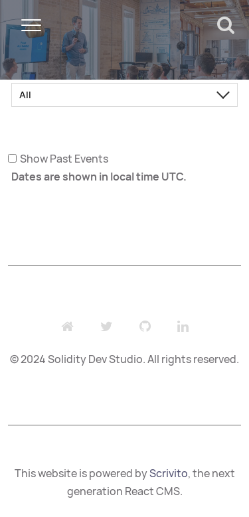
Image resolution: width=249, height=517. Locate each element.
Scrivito (168, 473)
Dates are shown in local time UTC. (99, 176)
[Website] (67, 327)
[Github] (145, 327)
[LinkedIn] (183, 327)
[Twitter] (106, 327)
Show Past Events (64, 158)
